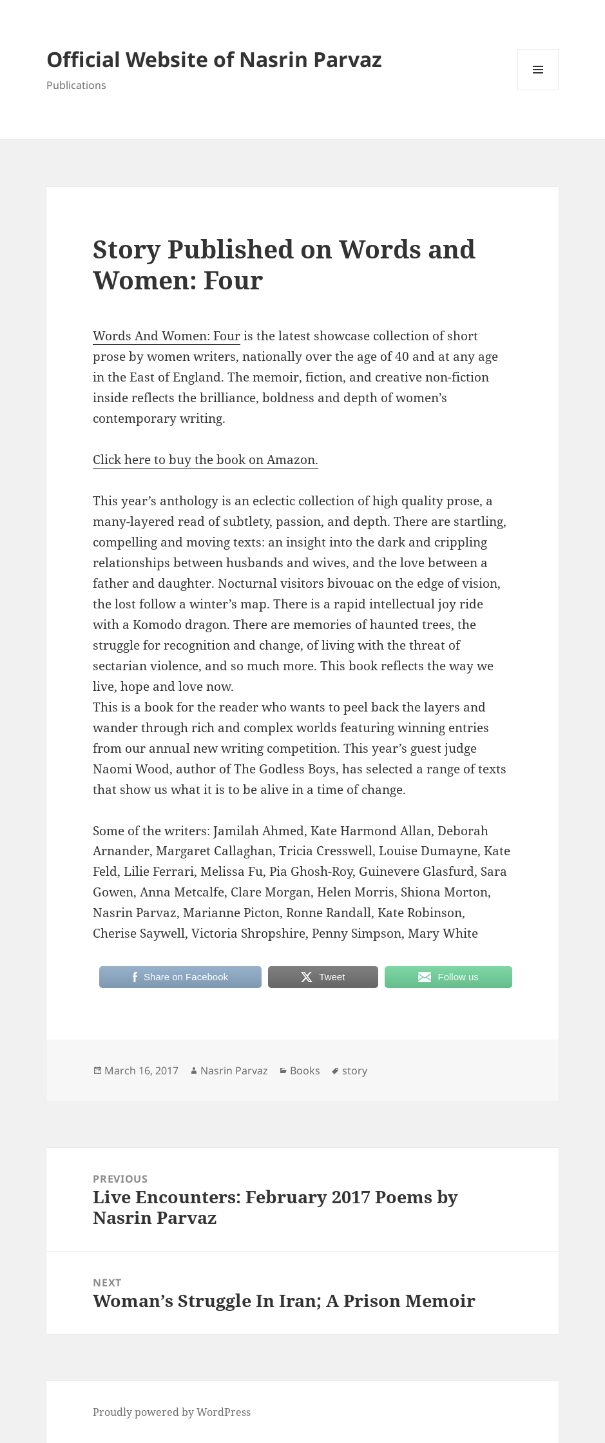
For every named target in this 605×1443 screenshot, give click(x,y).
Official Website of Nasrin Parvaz (214, 59)
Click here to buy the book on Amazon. (205, 459)
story (354, 1070)
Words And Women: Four (166, 335)
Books (305, 1070)
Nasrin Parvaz (234, 1070)
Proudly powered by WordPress (172, 1412)
